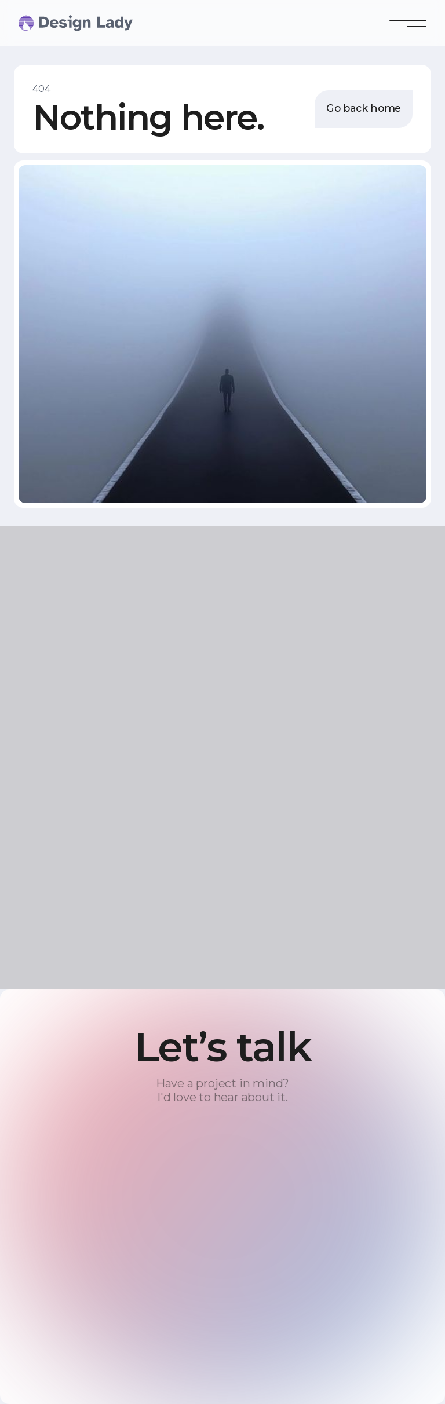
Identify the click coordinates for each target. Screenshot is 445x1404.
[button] (407, 23)
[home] (42, 23)
